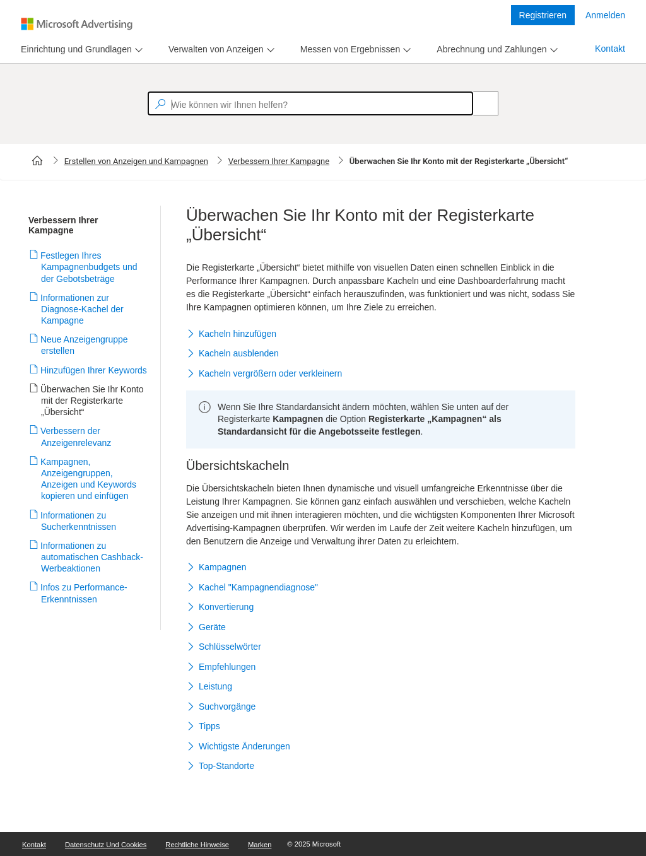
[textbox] (310, 103)
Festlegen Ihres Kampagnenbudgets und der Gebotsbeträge (89, 266)
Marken (259, 844)
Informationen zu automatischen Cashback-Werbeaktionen (92, 557)
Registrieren (543, 15)
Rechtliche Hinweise (197, 844)
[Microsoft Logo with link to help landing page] (76, 24)
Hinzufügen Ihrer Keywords (94, 370)
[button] (380, 334)
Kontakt (610, 49)
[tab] (74, 49)
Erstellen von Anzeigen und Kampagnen (136, 161)
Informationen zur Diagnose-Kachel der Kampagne (82, 309)
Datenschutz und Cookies (105, 844)
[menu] (80, 49)
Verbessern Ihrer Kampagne (279, 161)
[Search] (479, 103)
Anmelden (605, 15)
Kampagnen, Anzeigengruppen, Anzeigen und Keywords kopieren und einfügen (88, 479)
